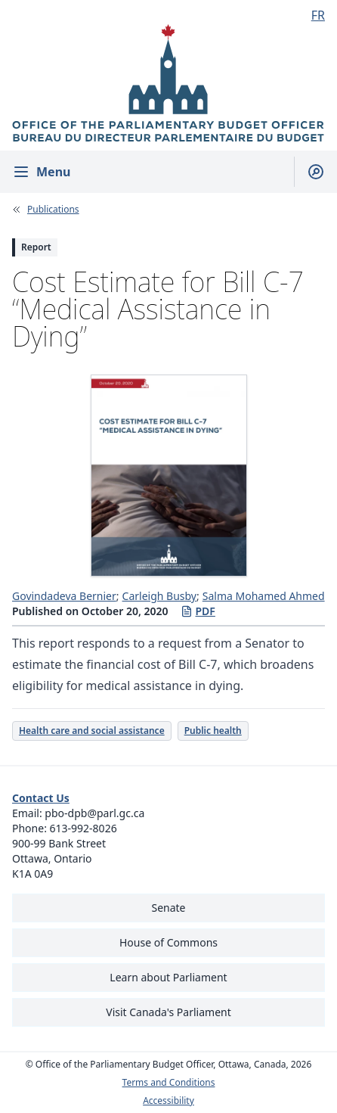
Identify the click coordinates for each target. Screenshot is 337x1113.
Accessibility (168, 1101)
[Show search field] (309, 172)
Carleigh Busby (159, 596)
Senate (168, 907)
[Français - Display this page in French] (312, 15)
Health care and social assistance (92, 730)
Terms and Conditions (168, 1083)
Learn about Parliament (168, 977)
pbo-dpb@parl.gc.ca (94, 813)
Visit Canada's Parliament (168, 1012)
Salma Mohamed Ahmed (264, 596)
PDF (198, 611)
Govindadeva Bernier (64, 596)
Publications (53, 209)
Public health (213, 730)
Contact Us (41, 798)
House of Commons (168, 942)
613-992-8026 (83, 828)
